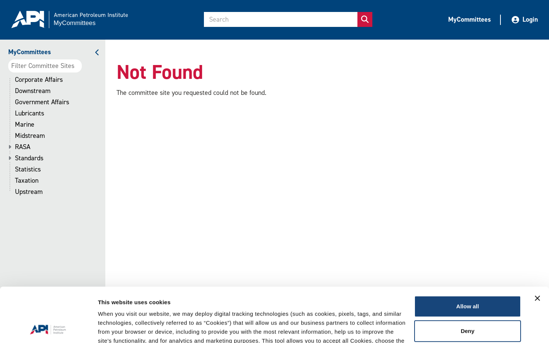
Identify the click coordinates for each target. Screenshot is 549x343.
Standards (29, 158)
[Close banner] (537, 247)
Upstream (29, 192)
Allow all (467, 255)
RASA (22, 147)
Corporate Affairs (39, 80)
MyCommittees (469, 19)
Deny (468, 279)
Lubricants (29, 113)
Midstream (30, 136)
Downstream (32, 91)
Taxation (26, 181)
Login (525, 19)
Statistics (28, 169)
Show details (115, 328)
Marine (24, 125)
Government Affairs (42, 102)
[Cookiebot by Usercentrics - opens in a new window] (48, 328)
